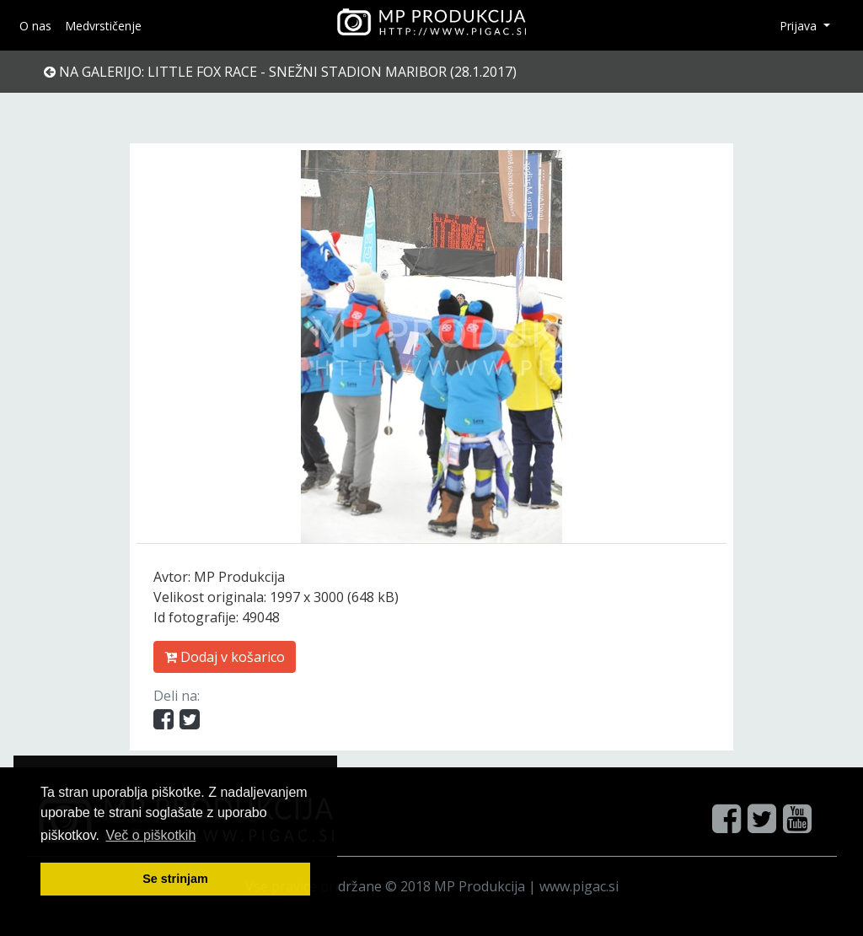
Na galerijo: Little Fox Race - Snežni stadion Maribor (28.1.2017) (280, 71)
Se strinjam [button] (175, 878)
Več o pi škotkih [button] (151, 835)
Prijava (800, 26)
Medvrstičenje (103, 26)
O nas (35, 26)
